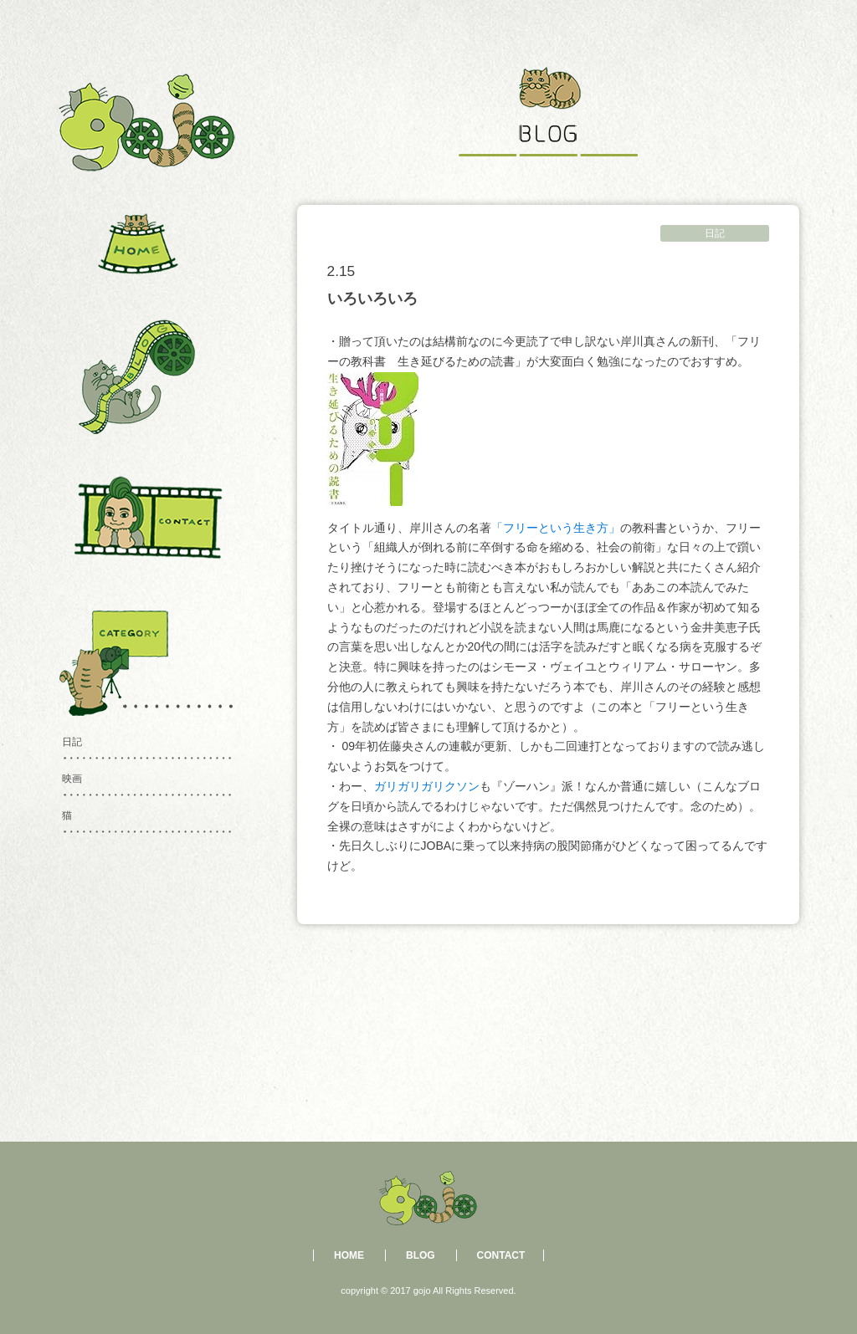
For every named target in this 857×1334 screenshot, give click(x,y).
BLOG (420, 1255)
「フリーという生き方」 (555, 527)
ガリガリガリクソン (427, 786)
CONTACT (501, 1255)
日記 (715, 233)
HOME (349, 1255)
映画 (72, 779)
